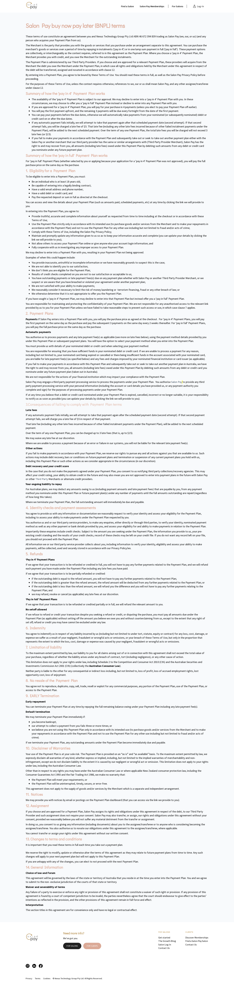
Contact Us (164, 947)
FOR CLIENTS (92, 946)
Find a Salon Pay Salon (196, 940)
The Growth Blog (167, 940)
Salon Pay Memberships (152, 6)
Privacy (29, 978)
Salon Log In (164, 944)
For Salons (177, 6)
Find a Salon (127, 6)
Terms (37, 978)
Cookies (46, 978)
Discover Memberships (196, 937)
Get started (164, 937)
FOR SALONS (72, 946)
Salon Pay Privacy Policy (183, 75)
